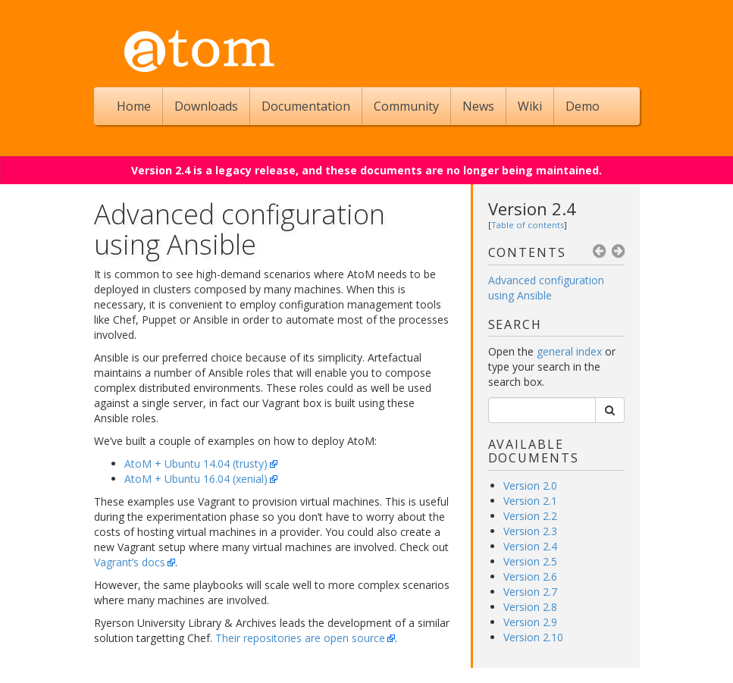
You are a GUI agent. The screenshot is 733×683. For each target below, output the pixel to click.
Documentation (306, 106)
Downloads (206, 106)
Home (134, 106)
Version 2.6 (530, 576)
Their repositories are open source (300, 638)
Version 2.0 (530, 485)
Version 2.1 (530, 500)
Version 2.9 (530, 622)
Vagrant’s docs (129, 562)
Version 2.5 (530, 561)
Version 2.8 (530, 607)
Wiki (530, 106)
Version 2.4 (532, 208)
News (478, 106)
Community (406, 106)
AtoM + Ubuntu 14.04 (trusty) (196, 463)
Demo (582, 106)
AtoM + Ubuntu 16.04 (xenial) (196, 479)
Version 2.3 (530, 531)
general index (569, 351)
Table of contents (527, 224)
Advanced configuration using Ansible (546, 287)
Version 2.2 (530, 516)
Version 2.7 (530, 591)
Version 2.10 (533, 637)
